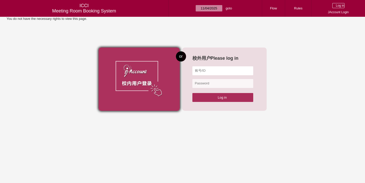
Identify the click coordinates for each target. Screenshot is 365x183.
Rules (298, 8)
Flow (273, 8)
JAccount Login (338, 12)
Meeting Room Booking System (84, 10)
